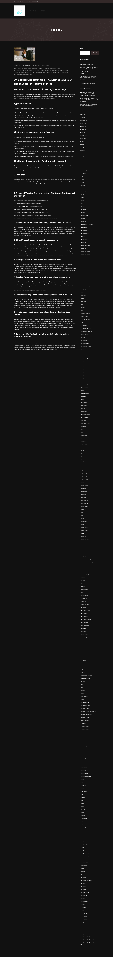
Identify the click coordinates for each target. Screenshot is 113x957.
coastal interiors (85, 334)
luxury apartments (85, 610)
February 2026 (83, 120)
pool (82, 687)
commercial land (85, 343)
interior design (84, 548)
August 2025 (83, 138)
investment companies (86, 559)
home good (83, 494)
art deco (83, 260)
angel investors (17, 68)
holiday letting (84, 473)
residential (83, 770)
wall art (83, 925)
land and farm (84, 595)
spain (82, 812)
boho (82, 304)
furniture (83, 447)
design (82, 399)
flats (82, 432)
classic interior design (86, 328)
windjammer (84, 934)
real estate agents (85, 729)
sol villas (83, 809)
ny (81, 663)
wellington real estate (86, 931)
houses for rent (84, 527)
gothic (82, 464)
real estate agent (85, 726)
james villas (83, 577)
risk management (64, 72)
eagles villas (84, 411)
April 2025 (82, 150)
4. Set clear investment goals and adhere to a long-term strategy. (31, 209)
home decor (84, 491)
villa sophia (83, 907)
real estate (83, 723)
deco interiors (84, 387)
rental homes (84, 767)
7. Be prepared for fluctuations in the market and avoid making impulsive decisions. (36, 218)
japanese (83, 580)
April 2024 (82, 185)
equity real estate (85, 417)
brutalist (83, 307)
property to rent (85, 717)
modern (83, 646)
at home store (84, 272)
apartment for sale (85, 245)
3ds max (83, 212)
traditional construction (86, 842)
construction (84, 355)
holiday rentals (84, 479)
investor (27, 72)
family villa (83, 420)
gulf (82, 467)
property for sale (85, 708)
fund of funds (84, 444)
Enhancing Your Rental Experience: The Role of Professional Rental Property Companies (89, 78)
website (81, 98)
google (82, 459)
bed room (83, 295)
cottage (83, 361)
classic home (84, 325)
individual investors (39, 70)
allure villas (83, 239)
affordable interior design (87, 224)
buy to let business (85, 313)
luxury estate (84, 613)
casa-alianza (27, 65)
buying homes (84, 316)
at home (83, 269)
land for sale (84, 598)
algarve (83, 236)
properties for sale (85, 705)
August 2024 (83, 173)
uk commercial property (87, 859)
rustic (82, 788)
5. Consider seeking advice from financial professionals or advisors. (32, 212)
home (82, 482)
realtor (82, 761)
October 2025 (83, 132)
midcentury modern (86, 640)
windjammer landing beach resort (89, 939)
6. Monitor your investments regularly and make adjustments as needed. (33, 215)
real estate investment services (88, 749)
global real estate (85, 453)
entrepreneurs (56, 68)
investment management (87, 562)
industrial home (85, 539)
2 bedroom (83, 194)
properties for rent (85, 702)
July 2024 (82, 176)
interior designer (85, 557)
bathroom (83, 280)
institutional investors (19, 72)
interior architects (85, 545)
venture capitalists (18, 74)
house (82, 518)
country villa (84, 375)
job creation (33, 72)
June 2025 (82, 144)
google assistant (85, 462)
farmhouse (83, 426)
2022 (82, 206)
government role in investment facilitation (24, 70)
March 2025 (82, 153)
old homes (83, 672)
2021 (82, 203)
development (35, 68)
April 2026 (82, 114)
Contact (41, 11)
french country (84, 441)
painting (83, 681)
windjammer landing (86, 937)
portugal (83, 693)
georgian (83, 450)
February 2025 (83, 156)
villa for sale (84, 883)
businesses (24, 68)
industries (47, 70)
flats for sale (84, 435)
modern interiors (85, 649)
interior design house (86, 551)
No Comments (36, 65)
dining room (84, 405)
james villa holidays (85, 574)
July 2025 (82, 141)
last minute (83, 601)
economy (50, 68)
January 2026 (83, 123)
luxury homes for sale (86, 619)
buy (82, 310)
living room (83, 607)
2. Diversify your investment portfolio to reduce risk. (28, 203)
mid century (84, 637)
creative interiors (85, 384)
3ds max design (84, 215)
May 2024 (82, 182)
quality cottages (85, 720)
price (82, 699)
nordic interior (84, 660)
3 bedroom (83, 209)
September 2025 (83, 135)
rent (82, 764)
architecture (84, 257)
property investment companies (88, 711)
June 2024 (82, 179)
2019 (82, 197)
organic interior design (86, 675)
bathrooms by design (86, 286)
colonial (83, 337)
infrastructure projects (55, 70)
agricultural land (85, 233)
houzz (82, 533)
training (83, 847)
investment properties (86, 565)
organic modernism (85, 678)
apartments (83, 248)
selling (82, 803)
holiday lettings (84, 476)
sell (82, 800)
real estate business (85, 735)
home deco (83, 488)
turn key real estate (85, 853)
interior (83, 542)
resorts (82, 782)
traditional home (85, 844)
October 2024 (83, 168)
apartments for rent (85, 251)
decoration (83, 396)
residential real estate (86, 776)
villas (82, 910)
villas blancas (84, 913)
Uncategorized (45, 65)
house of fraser (84, 521)
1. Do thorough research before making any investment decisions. (31, 200)
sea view (83, 797)
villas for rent (84, 916)
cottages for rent (85, 364)
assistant (83, 266)
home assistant (84, 485)
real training (84, 758)
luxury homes (84, 616)
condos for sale (84, 352)
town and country (85, 833)
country (83, 367)
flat (82, 429)
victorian (83, 871)
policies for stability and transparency (50, 72)
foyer (82, 438)
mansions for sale (85, 634)
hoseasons (83, 509)
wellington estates (85, 928)
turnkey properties (85, 856)
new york (83, 657)
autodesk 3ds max (85, 277)
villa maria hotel (85, 892)
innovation (64, 70)
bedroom (83, 298)
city (82, 322)
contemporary (84, 358)
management (84, 628)
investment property (86, 568)
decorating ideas (85, 393)
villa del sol (83, 877)
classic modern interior (86, 331)
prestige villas (84, 696)
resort (82, 779)
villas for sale (84, 919)
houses (82, 524)
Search (82, 48)
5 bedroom (83, 221)
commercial (84, 340)
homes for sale (84, 503)
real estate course (85, 738)
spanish (83, 815)
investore (83, 571)
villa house (83, 886)
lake (82, 592)
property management (86, 714)
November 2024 (83, 165)
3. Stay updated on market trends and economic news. (28, 206)
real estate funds (85, 747)
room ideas (83, 785)
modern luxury (84, 652)
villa (82, 874)
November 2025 (83, 129)
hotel (82, 512)
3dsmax (83, 218)
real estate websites (85, 755)
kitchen (83, 586)
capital (29, 68)
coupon (83, 381)
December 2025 (83, 126)
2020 (82, 200)
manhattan (83, 631)
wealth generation (27, 74)
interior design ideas (86, 554)
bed (82, 292)
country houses (84, 369)
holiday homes (84, 470)
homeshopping (84, 506)
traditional (83, 839)
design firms (84, 402)
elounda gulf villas (85, 414)
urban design (84, 865)
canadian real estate (85, 319)
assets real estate (85, 263)
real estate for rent (85, 741)
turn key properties (85, 850)
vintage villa (84, 922)
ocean (82, 666)
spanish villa (84, 818)
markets (38, 72)
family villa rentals (85, 423)
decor (82, 390)
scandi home (84, 791)
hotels (82, 515)
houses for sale (84, 530)
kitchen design (84, 589)
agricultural (84, 230)
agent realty (84, 227)
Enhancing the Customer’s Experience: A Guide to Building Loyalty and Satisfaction (88, 94)
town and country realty (86, 836)
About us (32, 11)
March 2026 (82, 117)
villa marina (84, 895)
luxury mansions (85, 625)
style (82, 824)
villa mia (83, 898)
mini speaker (84, 643)
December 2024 (83, 162)
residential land (84, 773)
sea (82, 794)
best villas (83, 301)
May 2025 (82, 147)
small (82, 806)
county (82, 378)
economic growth (43, 68)
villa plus (83, 904)
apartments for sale (85, 254)
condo (82, 349)
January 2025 (83, 159)
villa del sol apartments (86, 880)
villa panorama (84, 901)
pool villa (83, 690)
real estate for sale (85, 744)
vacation (83, 868)
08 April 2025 (17, 65)
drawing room (84, 408)
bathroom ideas (84, 283)
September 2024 (83, 171)
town (82, 830)
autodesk (83, 274)
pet (82, 684)
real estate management (86, 752)
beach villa (83, 289)
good (82, 456)
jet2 (82, 583)
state (82, 821)
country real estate (85, 372)
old (82, 669)
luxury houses (84, 622)
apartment (83, 242)
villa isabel (83, 889)
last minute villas (85, 604)
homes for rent (84, 500)
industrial (83, 536)
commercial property (86, 346)
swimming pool (84, 827)
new (82, 654)
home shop (83, 497)
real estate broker (85, 732)
